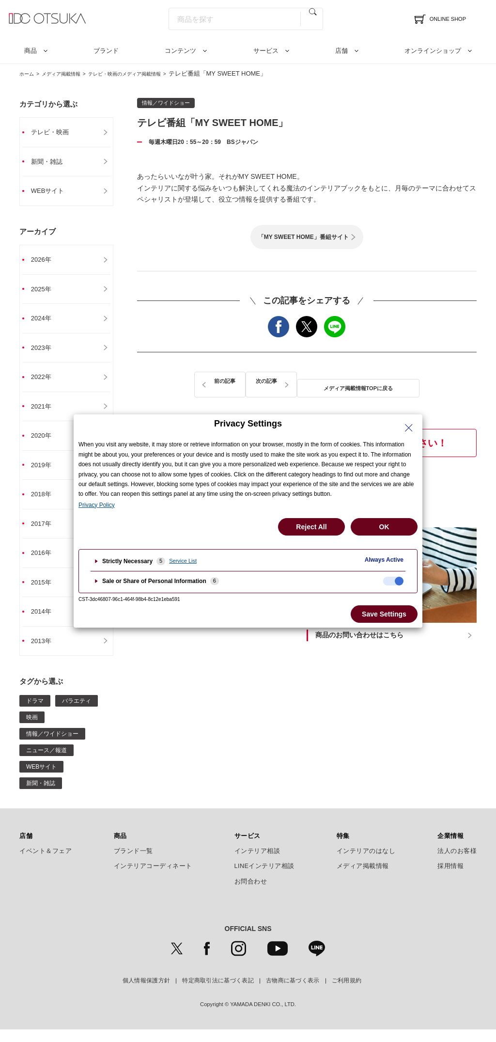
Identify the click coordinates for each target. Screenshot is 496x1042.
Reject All (311, 527)
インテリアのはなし (366, 863)
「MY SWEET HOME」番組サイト (303, 237)
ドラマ (35, 713)
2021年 (45, 412)
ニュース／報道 (46, 762)
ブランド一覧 (133, 863)
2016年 (45, 563)
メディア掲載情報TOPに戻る (307, 381)
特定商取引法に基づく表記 (218, 993)
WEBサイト (52, 192)
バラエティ (76, 713)
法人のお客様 (457, 863)
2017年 (45, 533)
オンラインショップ (432, 50)
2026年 (45, 262)
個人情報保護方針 (146, 993)
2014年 (45, 623)
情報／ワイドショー (52, 745)
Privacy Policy (96, 505)
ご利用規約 (347, 993)
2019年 (45, 472)
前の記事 (206, 381)
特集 (343, 848)
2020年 (45, 442)
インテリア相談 (257, 863)
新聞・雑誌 (51, 162)
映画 (32, 729)
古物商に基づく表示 (293, 993)
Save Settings (384, 614)
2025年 (45, 292)
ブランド (106, 50)
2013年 (45, 653)
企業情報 (450, 848)
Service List (183, 561)
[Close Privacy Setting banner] (408, 428)
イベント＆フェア (45, 863)
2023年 (45, 352)
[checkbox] (393, 581)
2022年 (45, 382)
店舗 (341, 50)
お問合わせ (250, 893)
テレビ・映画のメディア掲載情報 (153, 73)
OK (384, 527)
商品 (30, 50)
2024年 (45, 322)
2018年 (45, 502)
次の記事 (406, 381)
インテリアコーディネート (153, 878)
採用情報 (450, 878)
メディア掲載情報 (72, 73)
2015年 (45, 593)
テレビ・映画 (54, 132)
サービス (266, 50)
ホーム (28, 73)
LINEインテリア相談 (264, 878)
